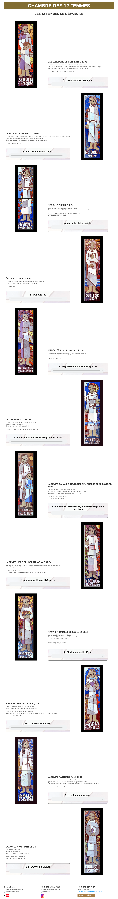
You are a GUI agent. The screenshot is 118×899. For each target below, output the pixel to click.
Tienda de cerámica (85, 895)
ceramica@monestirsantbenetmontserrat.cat (90, 891)
